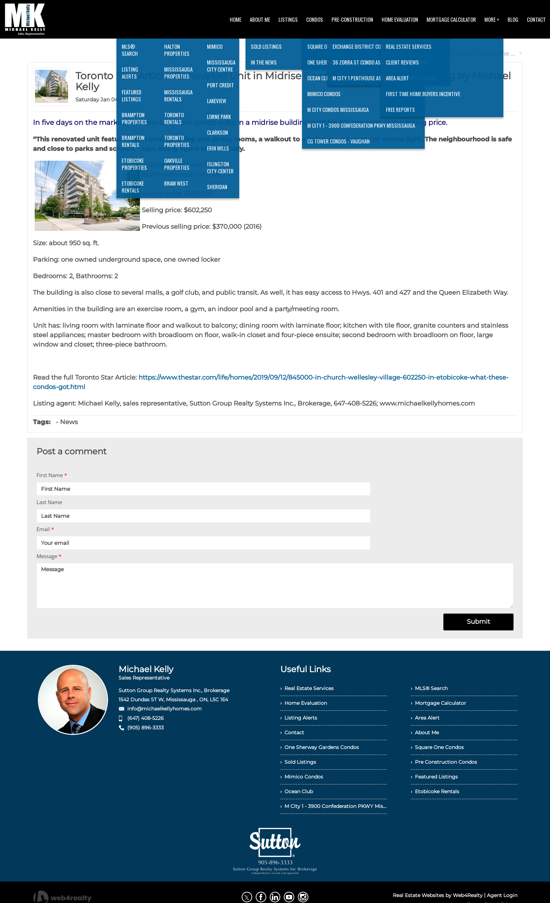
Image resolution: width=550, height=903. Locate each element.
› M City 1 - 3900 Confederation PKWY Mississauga (333, 806)
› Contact (292, 732)
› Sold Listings (298, 762)
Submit (478, 622)
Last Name (49, 502)
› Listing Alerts (298, 718)
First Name (51, 475)
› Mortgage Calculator (438, 703)
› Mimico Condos (301, 777)
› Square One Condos (437, 747)
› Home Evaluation (303, 703)
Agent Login (502, 895)
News (69, 422)
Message (48, 556)
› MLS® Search (429, 688)
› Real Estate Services (307, 688)
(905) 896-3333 (145, 727)
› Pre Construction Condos (444, 762)
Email (45, 529)
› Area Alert (425, 718)
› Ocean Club (296, 791)
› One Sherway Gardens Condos (319, 747)
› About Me (425, 732)
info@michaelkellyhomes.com (164, 708)
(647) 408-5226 (145, 718)
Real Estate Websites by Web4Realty (438, 895)
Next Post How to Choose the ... (469, 54)
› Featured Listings (434, 777)
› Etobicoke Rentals (435, 791)
